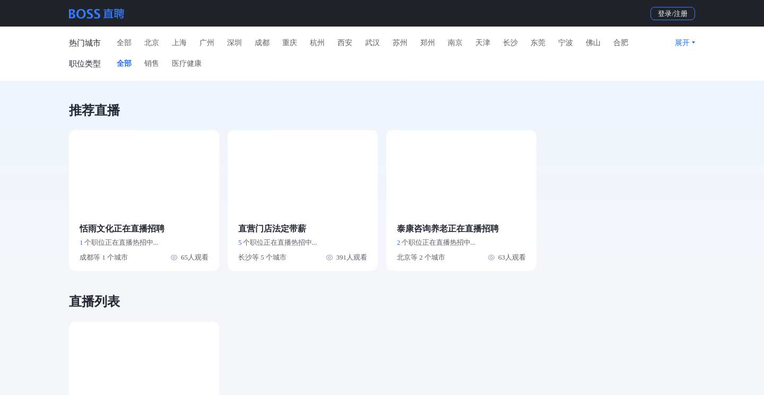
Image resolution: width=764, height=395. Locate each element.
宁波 (565, 43)
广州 (206, 43)
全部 (124, 43)
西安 (344, 43)
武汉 (372, 43)
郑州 (427, 43)
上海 (179, 43)
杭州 (317, 43)
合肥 (620, 43)
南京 (455, 43)
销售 (151, 63)
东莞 (538, 43)
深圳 (234, 43)
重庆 (289, 43)
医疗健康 (187, 63)
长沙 (510, 43)
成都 (262, 43)
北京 (151, 43)
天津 (482, 43)
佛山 (593, 43)
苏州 (400, 43)
